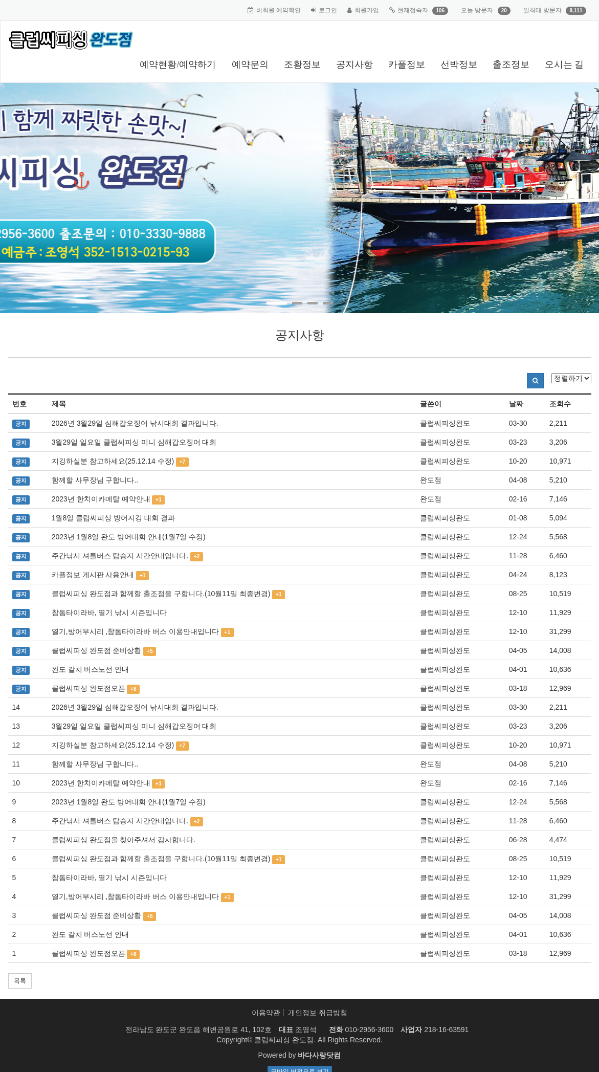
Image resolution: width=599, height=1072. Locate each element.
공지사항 (354, 64)
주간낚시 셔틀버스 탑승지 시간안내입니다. (120, 556)
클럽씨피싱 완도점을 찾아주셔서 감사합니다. (124, 840)
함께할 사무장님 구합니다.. (95, 480)
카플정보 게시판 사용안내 (93, 575)
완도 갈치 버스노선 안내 (90, 669)
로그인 (328, 10)
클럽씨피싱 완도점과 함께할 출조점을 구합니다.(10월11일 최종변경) (161, 593)
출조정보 (511, 64)
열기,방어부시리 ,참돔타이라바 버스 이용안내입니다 (135, 631)
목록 (20, 981)
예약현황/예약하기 (178, 64)
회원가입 (366, 10)
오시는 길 (564, 64)
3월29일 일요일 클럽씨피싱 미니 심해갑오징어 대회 (134, 442)
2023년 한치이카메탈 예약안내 (101, 499)
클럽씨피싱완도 (445, 423)
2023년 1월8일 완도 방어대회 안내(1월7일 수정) (129, 537)
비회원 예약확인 (278, 10)
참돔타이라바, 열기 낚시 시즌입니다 (109, 612)
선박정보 (458, 64)
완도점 (430, 480)
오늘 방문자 (477, 10)
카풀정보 (406, 64)
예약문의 (250, 64)
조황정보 (302, 64)
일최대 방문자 (542, 10)
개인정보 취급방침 (317, 1013)
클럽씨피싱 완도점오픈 (88, 688)
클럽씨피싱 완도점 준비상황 (97, 650)
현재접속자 (412, 10)
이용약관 (266, 1013)
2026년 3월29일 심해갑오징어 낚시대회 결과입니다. (135, 423)
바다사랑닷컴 (319, 1055)
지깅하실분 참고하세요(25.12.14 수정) (113, 461)
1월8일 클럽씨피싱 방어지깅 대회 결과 (113, 518)
